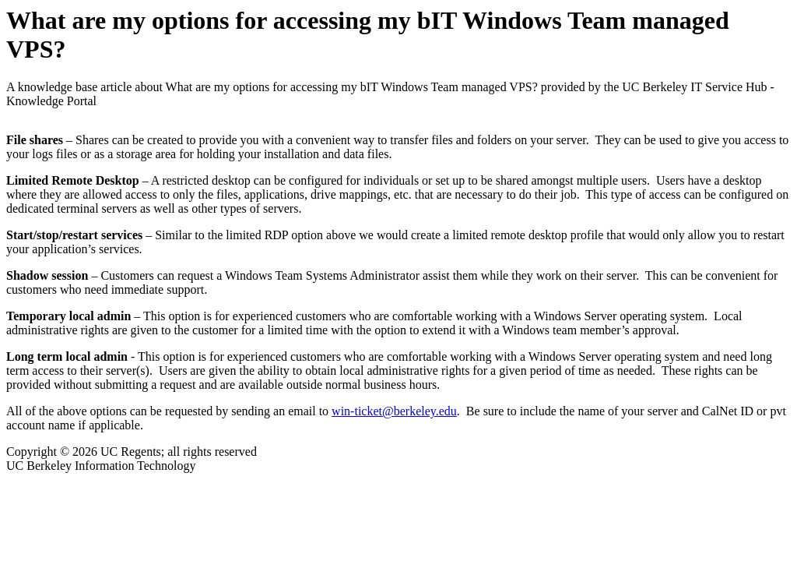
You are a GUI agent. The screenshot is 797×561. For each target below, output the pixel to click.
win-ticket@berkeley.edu (394, 411)
